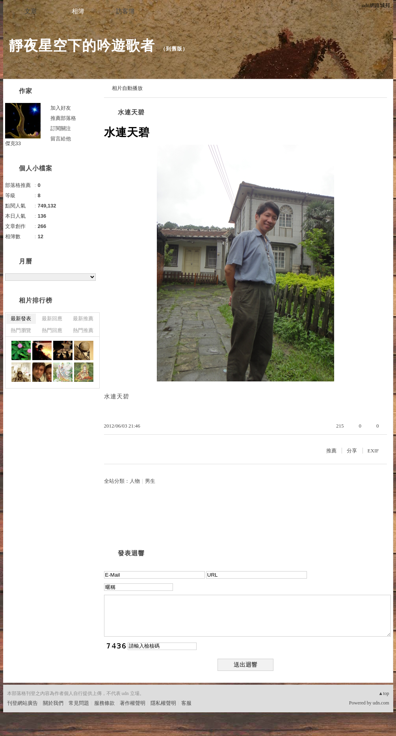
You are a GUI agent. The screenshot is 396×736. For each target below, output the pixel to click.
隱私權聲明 (163, 703)
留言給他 (60, 139)
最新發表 (21, 318)
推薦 (331, 451)
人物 (135, 481)
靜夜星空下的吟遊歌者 (82, 45)
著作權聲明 (132, 703)
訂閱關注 (60, 128)
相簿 (78, 11)
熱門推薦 (83, 330)
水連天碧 (131, 112)
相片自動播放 (127, 88)
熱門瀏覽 (21, 330)
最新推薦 (83, 318)
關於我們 (53, 703)
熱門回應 (52, 330)
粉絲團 (14, 730)
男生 (150, 481)
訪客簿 (125, 11)
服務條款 (104, 703)
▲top (383, 693)
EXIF (373, 451)
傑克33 (13, 143)
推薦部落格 (63, 118)
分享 (352, 451)
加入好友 (60, 108)
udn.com (381, 703)
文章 (30, 11)
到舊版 (174, 49)
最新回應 (52, 318)
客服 (186, 703)
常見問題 (79, 703)
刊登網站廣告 (22, 703)
